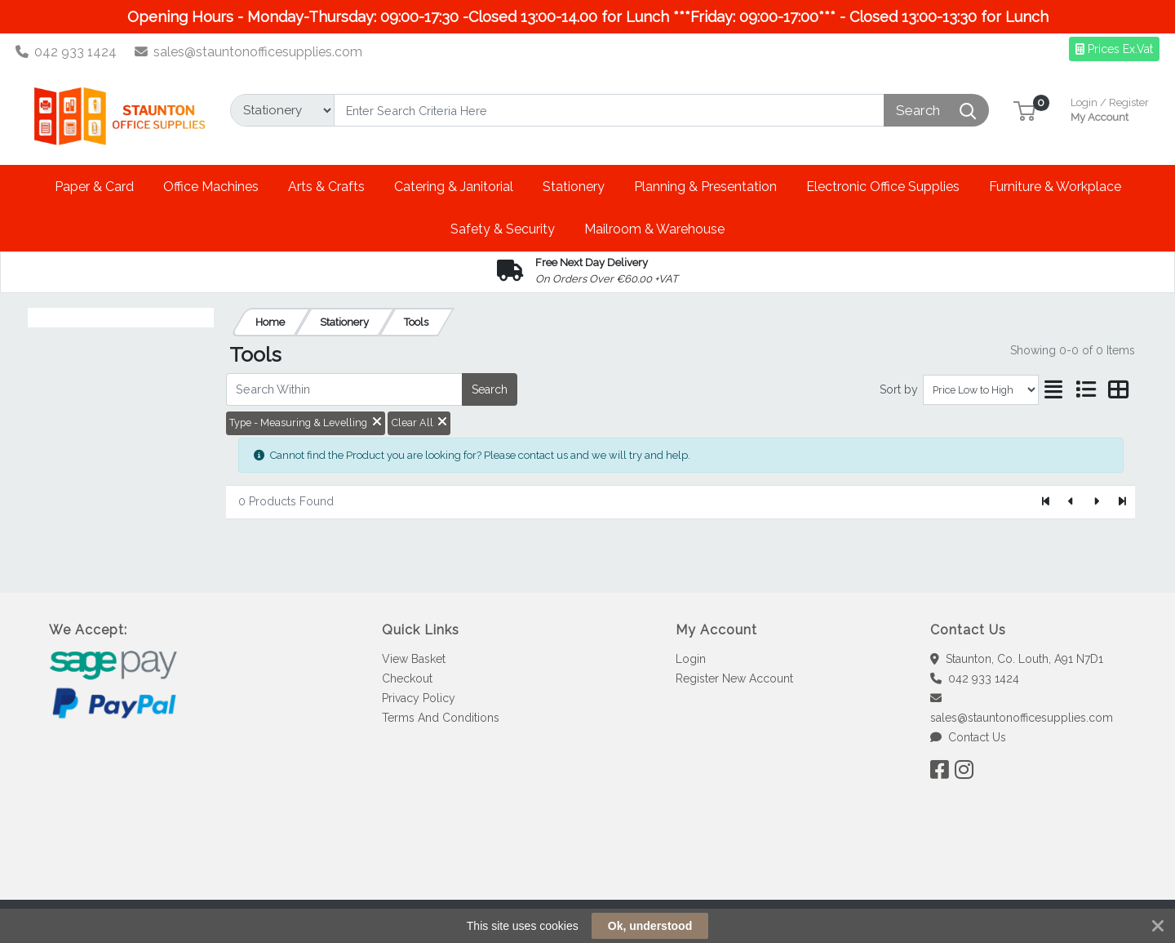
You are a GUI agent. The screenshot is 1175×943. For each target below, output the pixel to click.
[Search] (609, 110)
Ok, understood (650, 925)
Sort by (899, 389)
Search (490, 389)
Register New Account (734, 678)
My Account (1110, 108)
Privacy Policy (418, 698)
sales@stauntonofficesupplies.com (249, 52)
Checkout (407, 678)
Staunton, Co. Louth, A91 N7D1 (1016, 658)
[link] (587, 870)
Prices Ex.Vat (1114, 49)
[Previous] (1071, 502)
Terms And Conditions (440, 717)
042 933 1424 (67, 52)
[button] (1024, 110)
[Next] (1096, 502)
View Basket (414, 658)
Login (691, 658)
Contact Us (968, 737)
